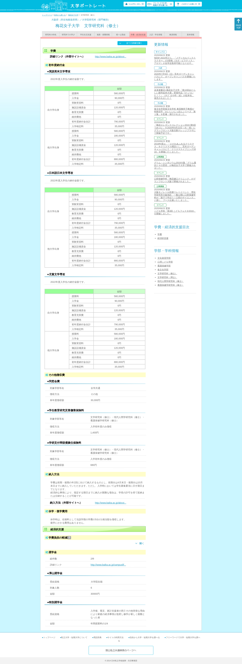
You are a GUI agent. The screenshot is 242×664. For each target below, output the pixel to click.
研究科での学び (68, 35)
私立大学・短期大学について (74, 637)
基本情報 (190, 35)
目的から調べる (60, 15)
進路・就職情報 (103, 35)
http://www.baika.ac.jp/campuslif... (108, 564)
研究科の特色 (50, 35)
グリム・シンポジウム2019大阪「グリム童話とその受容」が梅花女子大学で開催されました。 (175, 165)
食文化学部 (162, 269)
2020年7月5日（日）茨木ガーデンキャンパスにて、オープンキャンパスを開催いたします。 (175, 77)
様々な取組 (120, 35)
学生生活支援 (85, 35)
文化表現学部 (164, 258)
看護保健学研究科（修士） (170, 285)
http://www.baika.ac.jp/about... (110, 56)
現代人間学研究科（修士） (170, 281)
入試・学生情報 (155, 35)
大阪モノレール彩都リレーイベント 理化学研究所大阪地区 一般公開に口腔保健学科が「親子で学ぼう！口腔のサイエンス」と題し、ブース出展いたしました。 (175, 196)
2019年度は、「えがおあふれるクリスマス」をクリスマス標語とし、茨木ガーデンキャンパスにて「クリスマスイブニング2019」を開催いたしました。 (175, 148)
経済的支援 (162, 238)
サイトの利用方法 (115, 637)
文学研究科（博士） (167, 277)
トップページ (47, 15)
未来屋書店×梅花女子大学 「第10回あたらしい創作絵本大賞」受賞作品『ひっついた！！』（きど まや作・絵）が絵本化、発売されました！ (175, 94)
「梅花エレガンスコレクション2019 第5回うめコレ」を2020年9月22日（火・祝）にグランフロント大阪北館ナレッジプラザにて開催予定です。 (175, 129)
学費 (159, 234)
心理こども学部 (165, 262)
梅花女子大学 (73, 15)
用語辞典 (97, 637)
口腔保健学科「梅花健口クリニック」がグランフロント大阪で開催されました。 (175, 180)
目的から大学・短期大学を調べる (145, 637)
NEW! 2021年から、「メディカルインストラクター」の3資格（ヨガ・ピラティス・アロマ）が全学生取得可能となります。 (175, 60)
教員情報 (173, 35)
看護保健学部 (164, 265)
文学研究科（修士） (167, 273)
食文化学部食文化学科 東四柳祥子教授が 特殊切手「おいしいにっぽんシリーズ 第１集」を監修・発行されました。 (175, 112)
